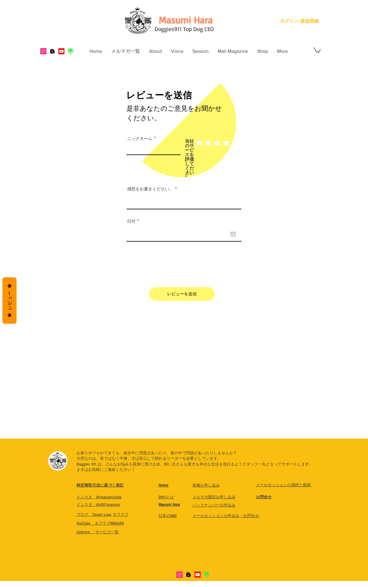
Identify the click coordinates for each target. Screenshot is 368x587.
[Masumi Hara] (185, 20)
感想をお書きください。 (150, 189)
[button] (317, 50)
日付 (134, 221)
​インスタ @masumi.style (99, 496)
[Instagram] (43, 51)
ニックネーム (139, 138)
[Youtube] (61, 51)
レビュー (9, 301)
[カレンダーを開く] (233, 234)
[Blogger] (52, 51)
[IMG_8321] (70, 51)
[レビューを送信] (182, 294)
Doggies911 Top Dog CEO (184, 29)
